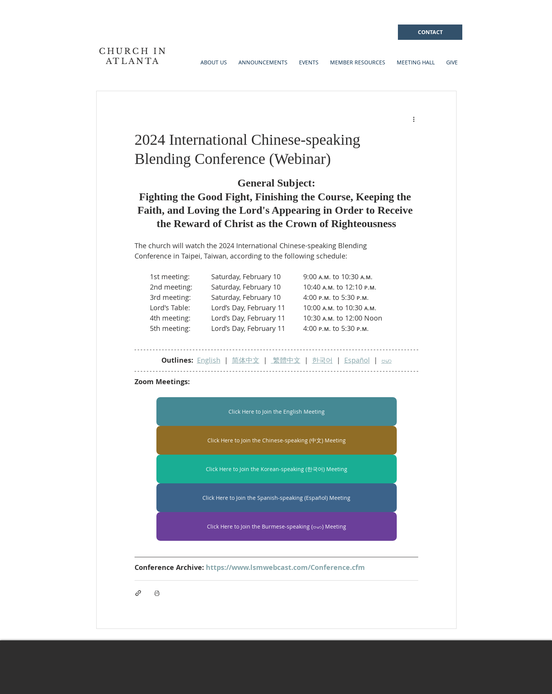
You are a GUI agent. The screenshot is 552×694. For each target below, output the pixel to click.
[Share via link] (138, 593)
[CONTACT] (430, 32)
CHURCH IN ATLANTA (133, 56)
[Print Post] (157, 593)
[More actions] (413, 118)
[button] (308, 62)
